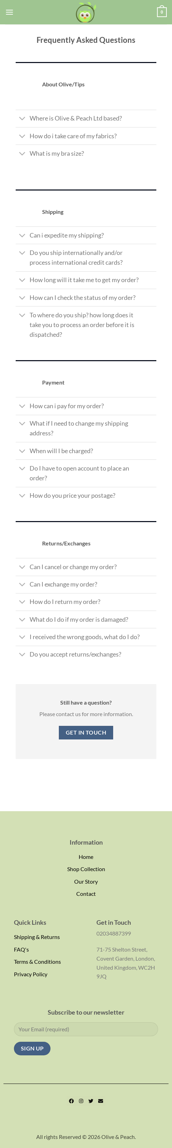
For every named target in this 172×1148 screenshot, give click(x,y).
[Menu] (9, 12)
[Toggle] (22, 119)
